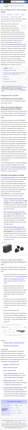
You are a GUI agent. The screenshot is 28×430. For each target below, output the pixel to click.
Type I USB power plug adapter (11, 373)
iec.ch (5, 370)
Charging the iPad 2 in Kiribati (9, 70)
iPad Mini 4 (20, 413)
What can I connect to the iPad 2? (11, 345)
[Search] (17, 2)
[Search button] (25, 2)
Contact (20, 420)
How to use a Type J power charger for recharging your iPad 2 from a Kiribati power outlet (14, 73)
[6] (11, 239)
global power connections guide (16, 44)
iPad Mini (19, 410)
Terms (16, 422)
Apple (5, 367)
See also (5, 76)
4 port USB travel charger (8, 177)
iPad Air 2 (13, 410)
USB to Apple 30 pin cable (17, 278)
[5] (24, 278)
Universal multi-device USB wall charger (13, 387)
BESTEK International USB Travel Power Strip (14, 227)
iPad (12, 405)
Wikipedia (6, 364)
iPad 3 (21, 405)
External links (6, 79)
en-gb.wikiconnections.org (9, 420)
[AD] (13, 239)
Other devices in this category (9, 81)
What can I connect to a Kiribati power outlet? (14, 342)
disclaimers (23, 89)
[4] (7, 278)
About (16, 420)
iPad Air (17, 407)
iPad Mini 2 (13, 413)
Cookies (23, 420)
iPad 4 (12, 407)
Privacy (12, 422)
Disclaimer (8, 422)
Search (19, 422)
